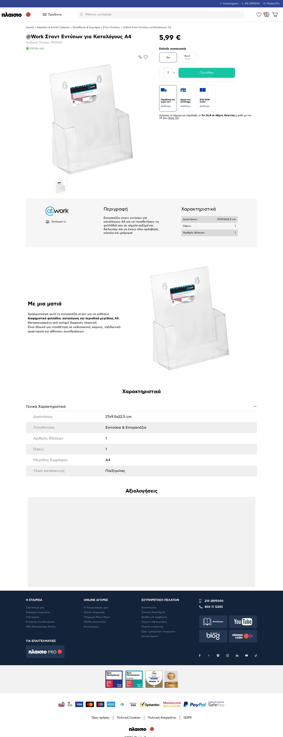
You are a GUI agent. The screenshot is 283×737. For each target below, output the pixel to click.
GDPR (187, 717)
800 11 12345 (214, 606)
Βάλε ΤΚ (173, 118)
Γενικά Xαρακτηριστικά (141, 406)
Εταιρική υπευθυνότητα (40, 622)
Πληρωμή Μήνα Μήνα (97, 617)
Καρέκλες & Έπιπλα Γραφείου (53, 27)
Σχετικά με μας (35, 607)
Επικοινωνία (149, 607)
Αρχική (30, 27)
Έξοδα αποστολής (95, 622)
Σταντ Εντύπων (111, 27)
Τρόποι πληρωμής (94, 612)
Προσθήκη (207, 72)
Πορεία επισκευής (153, 627)
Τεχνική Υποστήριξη (153, 612)
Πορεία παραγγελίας (154, 622)
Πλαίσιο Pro (272, 4)
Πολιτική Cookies (128, 717)
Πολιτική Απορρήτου (162, 717)
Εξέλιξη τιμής (35, 48)
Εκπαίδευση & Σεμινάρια (86, 27)
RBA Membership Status (41, 627)
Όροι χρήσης (100, 717)
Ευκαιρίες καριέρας (38, 612)
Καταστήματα (230, 4)
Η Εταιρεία (32, 617)
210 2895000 (214, 601)
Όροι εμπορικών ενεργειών (158, 631)
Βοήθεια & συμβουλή (154, 617)
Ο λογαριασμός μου (96, 607)
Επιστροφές (91, 627)
